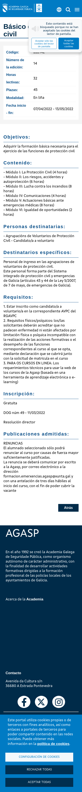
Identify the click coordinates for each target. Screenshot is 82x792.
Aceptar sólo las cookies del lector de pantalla (44, 43)
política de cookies (53, 744)
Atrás (68, 508)
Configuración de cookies (39, 757)
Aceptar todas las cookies (68, 43)
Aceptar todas (39, 782)
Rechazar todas (39, 769)
